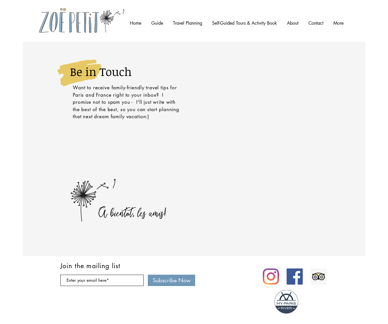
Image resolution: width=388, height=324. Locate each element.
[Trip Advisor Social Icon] (318, 276)
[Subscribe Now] (171, 280)
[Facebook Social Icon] (295, 276)
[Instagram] (271, 276)
